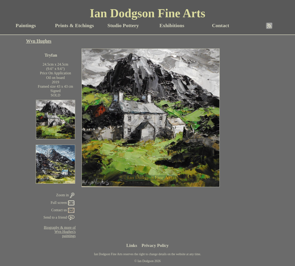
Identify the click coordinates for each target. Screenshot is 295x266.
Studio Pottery (123, 25)
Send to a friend (59, 217)
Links (131, 245)
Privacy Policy (155, 245)
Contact (220, 25)
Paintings (26, 25)
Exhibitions (171, 25)
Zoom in (65, 195)
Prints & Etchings (74, 25)
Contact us (62, 210)
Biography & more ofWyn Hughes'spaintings (60, 232)
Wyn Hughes (38, 40)
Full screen (63, 203)
